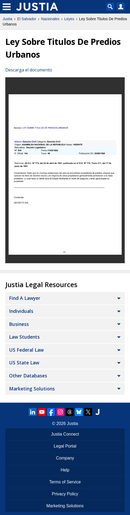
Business (19, 324)
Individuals (21, 311)
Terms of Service (65, 482)
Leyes (69, 19)
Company (65, 458)
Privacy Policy (65, 494)
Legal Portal (65, 446)
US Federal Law (26, 350)
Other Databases (28, 375)
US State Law (24, 362)
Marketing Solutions (32, 388)
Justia (7, 19)
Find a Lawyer (24, 298)
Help (65, 470)
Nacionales (50, 19)
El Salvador (26, 19)
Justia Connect (65, 434)
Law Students (24, 337)
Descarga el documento (28, 70)
